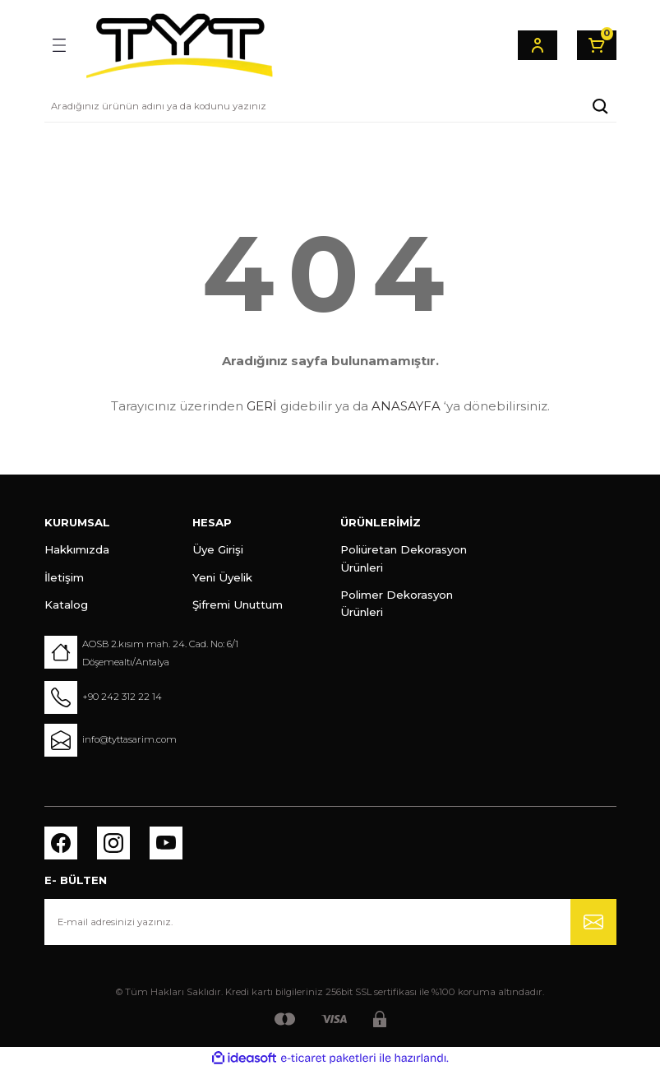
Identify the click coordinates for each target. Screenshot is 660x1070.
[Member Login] (537, 45)
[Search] (330, 106)
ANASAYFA (406, 406)
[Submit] (593, 922)
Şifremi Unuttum (237, 604)
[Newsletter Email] (330, 922)
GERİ (262, 406)
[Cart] (597, 45)
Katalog (66, 604)
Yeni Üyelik (222, 577)
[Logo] (179, 45)
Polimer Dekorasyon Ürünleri (396, 603)
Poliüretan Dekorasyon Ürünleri (403, 558)
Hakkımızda (76, 549)
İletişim (64, 577)
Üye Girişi (217, 549)
